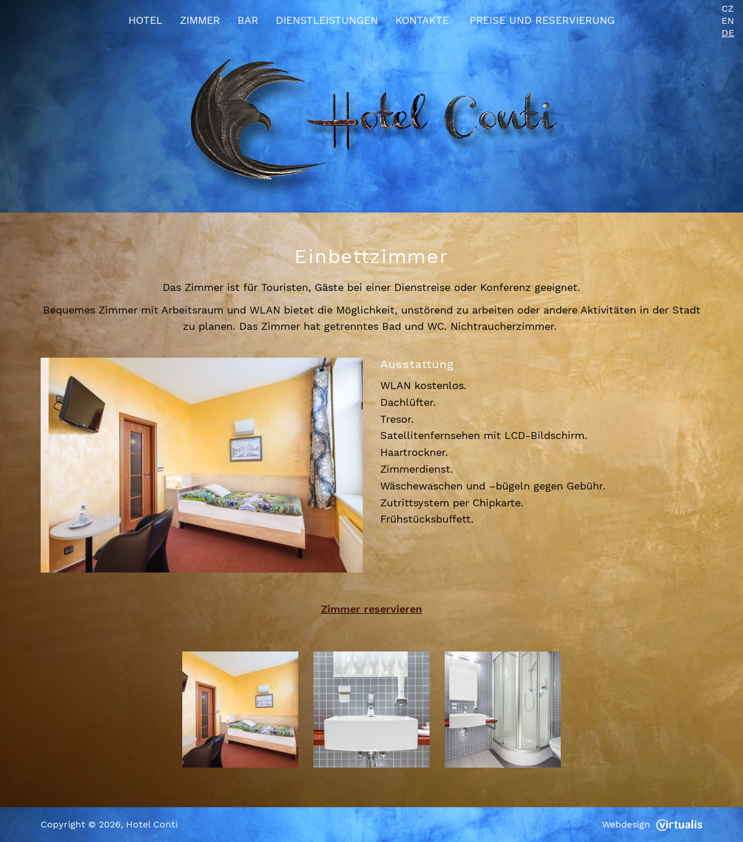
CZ (728, 8)
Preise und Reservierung (542, 20)
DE (728, 32)
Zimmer (200, 20)
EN (728, 20)
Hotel (145, 20)
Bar (247, 20)
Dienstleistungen (327, 20)
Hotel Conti (152, 824)
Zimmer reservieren (371, 609)
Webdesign (652, 824)
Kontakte (422, 20)
